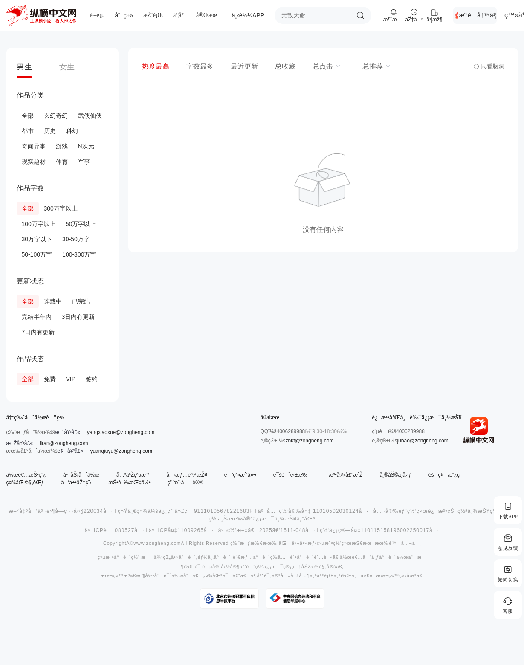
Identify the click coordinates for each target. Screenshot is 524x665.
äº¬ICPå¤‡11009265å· (181, 530)
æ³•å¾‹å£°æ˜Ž (346, 475)
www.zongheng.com (157, 543)
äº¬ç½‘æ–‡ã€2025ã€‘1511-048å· (267, 530)
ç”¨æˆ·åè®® (185, 483)
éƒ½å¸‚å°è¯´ (214, 557)
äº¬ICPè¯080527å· (114, 530)
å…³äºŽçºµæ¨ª (132, 475)
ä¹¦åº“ (179, 15)
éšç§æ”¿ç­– (445, 475)
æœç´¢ (360, 15)
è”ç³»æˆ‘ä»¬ (240, 475)
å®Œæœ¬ (208, 15)
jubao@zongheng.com (422, 441)
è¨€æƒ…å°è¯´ (251, 557)
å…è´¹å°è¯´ (296, 557)
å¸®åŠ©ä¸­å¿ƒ (395, 475)
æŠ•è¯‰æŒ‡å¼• (129, 483)
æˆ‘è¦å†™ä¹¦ (478, 15)
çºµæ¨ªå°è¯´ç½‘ (118, 557)
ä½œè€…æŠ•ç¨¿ (26, 475)
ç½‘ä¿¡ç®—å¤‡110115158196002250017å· (379, 530)
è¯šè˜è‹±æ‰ (292, 475)
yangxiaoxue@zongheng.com (120, 432)
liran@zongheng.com (64, 443)
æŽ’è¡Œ (153, 15)
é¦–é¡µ (97, 15)
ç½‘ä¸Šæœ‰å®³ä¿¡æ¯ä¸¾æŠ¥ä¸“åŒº (262, 519)
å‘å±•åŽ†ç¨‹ (76, 483)
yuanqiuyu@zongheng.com (121, 451)
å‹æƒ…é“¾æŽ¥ (186, 475)
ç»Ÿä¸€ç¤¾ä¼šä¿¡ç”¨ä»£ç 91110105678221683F (185, 511)
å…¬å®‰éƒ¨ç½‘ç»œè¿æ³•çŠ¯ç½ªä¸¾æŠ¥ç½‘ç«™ (442, 511)
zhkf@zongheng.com (309, 441)
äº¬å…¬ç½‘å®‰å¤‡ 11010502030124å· (313, 511)
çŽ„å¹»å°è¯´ (179, 557)
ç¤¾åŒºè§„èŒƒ (25, 483)
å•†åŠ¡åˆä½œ (81, 475)
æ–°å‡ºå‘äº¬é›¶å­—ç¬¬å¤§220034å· (61, 511)
